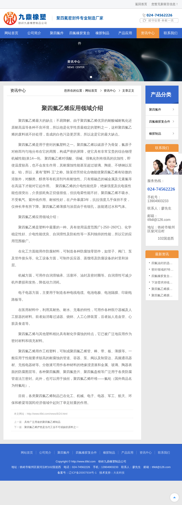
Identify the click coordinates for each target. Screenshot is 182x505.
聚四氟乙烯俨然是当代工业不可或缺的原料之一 (51, 427)
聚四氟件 (57, 33)
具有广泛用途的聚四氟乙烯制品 (42, 421)
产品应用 (125, 33)
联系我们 (170, 33)
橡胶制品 (102, 33)
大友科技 (119, 472)
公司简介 (34, 33)
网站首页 (11, 33)
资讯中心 (148, 33)
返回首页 (141, 4)
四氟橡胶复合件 (79, 34)
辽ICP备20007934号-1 (83, 472)
